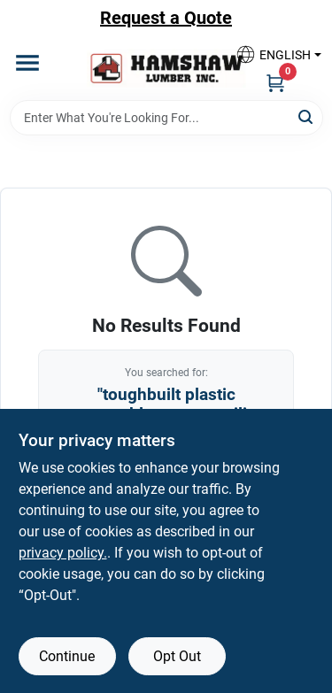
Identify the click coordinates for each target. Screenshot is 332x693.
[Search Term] (166, 117)
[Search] (307, 116)
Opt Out (177, 656)
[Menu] (27, 62)
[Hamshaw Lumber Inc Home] (166, 68)
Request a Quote (166, 17)
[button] (272, 54)
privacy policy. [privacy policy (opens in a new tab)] (63, 552)
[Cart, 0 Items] (275, 82)
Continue (67, 656)
